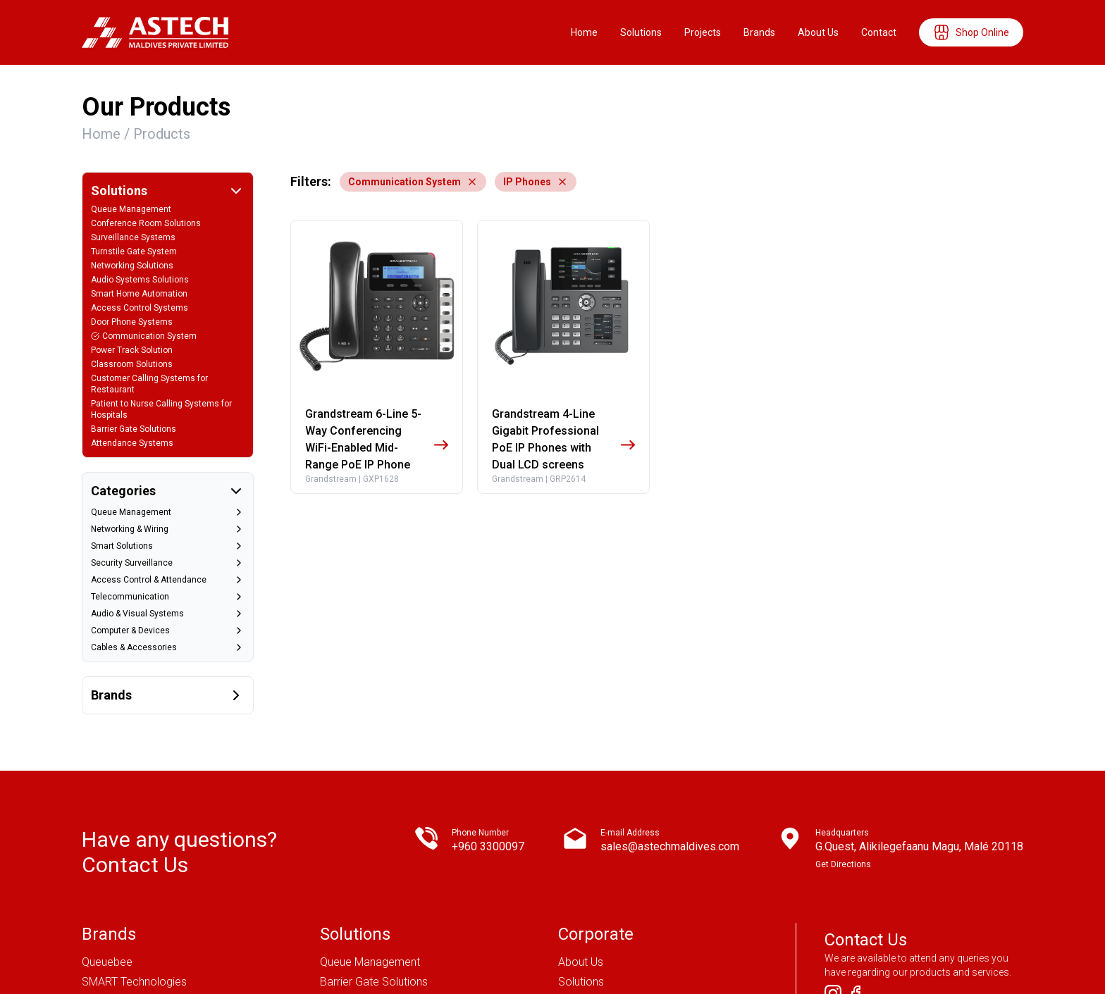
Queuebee (107, 836)
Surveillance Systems (373, 895)
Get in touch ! (885, 943)
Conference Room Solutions (390, 934)
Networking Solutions (372, 875)
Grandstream (114, 934)
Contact (878, 32)
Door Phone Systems (373, 914)
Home (584, 32)
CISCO (98, 875)
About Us (818, 32)
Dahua (97, 914)
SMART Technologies (134, 855)
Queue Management (370, 836)
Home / (107, 133)
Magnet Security (122, 895)
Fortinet (101, 954)
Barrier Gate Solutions (374, 855)
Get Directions (843, 738)
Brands (759, 32)
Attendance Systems (372, 954)
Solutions (641, 32)
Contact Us (585, 895)
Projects (702, 32)
